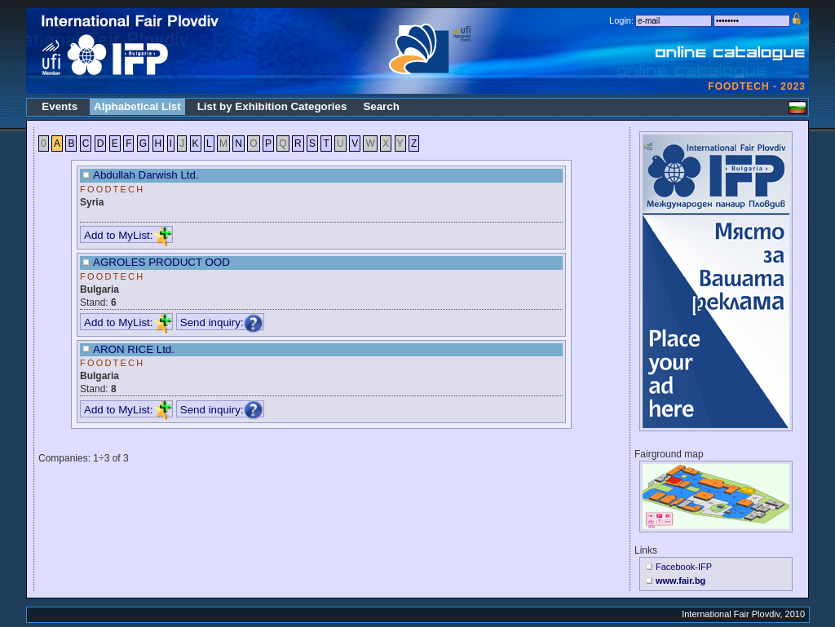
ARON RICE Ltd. (134, 349)
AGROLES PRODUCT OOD (161, 262)
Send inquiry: (221, 322)
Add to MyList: (128, 235)
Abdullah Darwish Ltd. (146, 175)
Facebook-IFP (684, 567)
